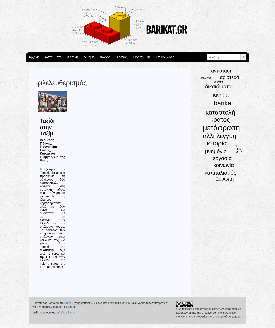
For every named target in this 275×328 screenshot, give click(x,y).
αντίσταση (222, 70)
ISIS (238, 148)
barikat (223, 103)
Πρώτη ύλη (141, 57)
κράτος (220, 119)
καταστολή (220, 112)
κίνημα (221, 95)
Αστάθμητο (53, 57)
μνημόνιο (215, 151)
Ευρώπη (224, 178)
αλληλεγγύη (219, 135)
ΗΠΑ (237, 145)
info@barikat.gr (66, 312)
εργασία (222, 158)
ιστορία (217, 143)
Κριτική (72, 57)
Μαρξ (239, 152)
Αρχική (34, 57)
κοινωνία (223, 165)
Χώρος (105, 57)
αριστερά (229, 77)
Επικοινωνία (165, 57)
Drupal (68, 302)
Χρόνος (122, 57)
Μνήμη (89, 57)
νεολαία (218, 81)
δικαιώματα (218, 87)
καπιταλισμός (220, 173)
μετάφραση (221, 128)
